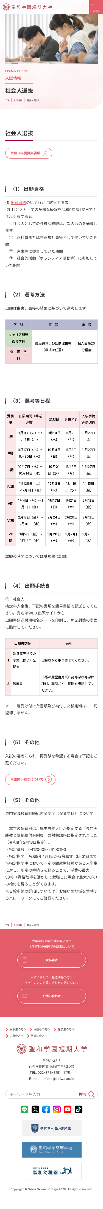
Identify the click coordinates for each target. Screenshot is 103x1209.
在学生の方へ (76, 1037)
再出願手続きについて (30, 782)
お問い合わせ (51, 1002)
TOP (7, 928)
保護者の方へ (48, 1037)
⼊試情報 (19, 928)
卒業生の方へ (45, 1043)
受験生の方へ (20, 1037)
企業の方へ (18, 1043)
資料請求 (51, 964)
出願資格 (18, 204)
